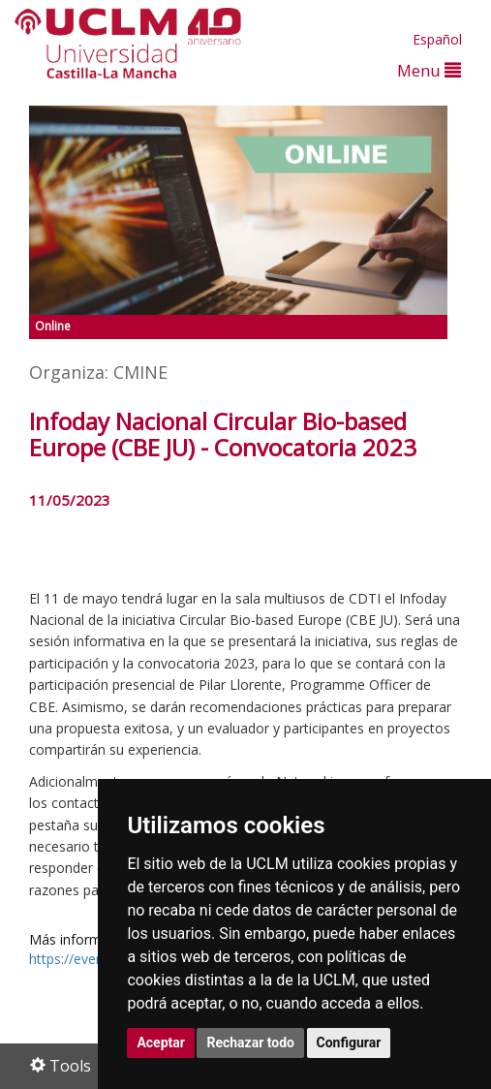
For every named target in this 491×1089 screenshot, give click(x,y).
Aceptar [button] (161, 1042)
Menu (429, 70)
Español (437, 39)
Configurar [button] (349, 1042)
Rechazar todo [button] (250, 1042)
